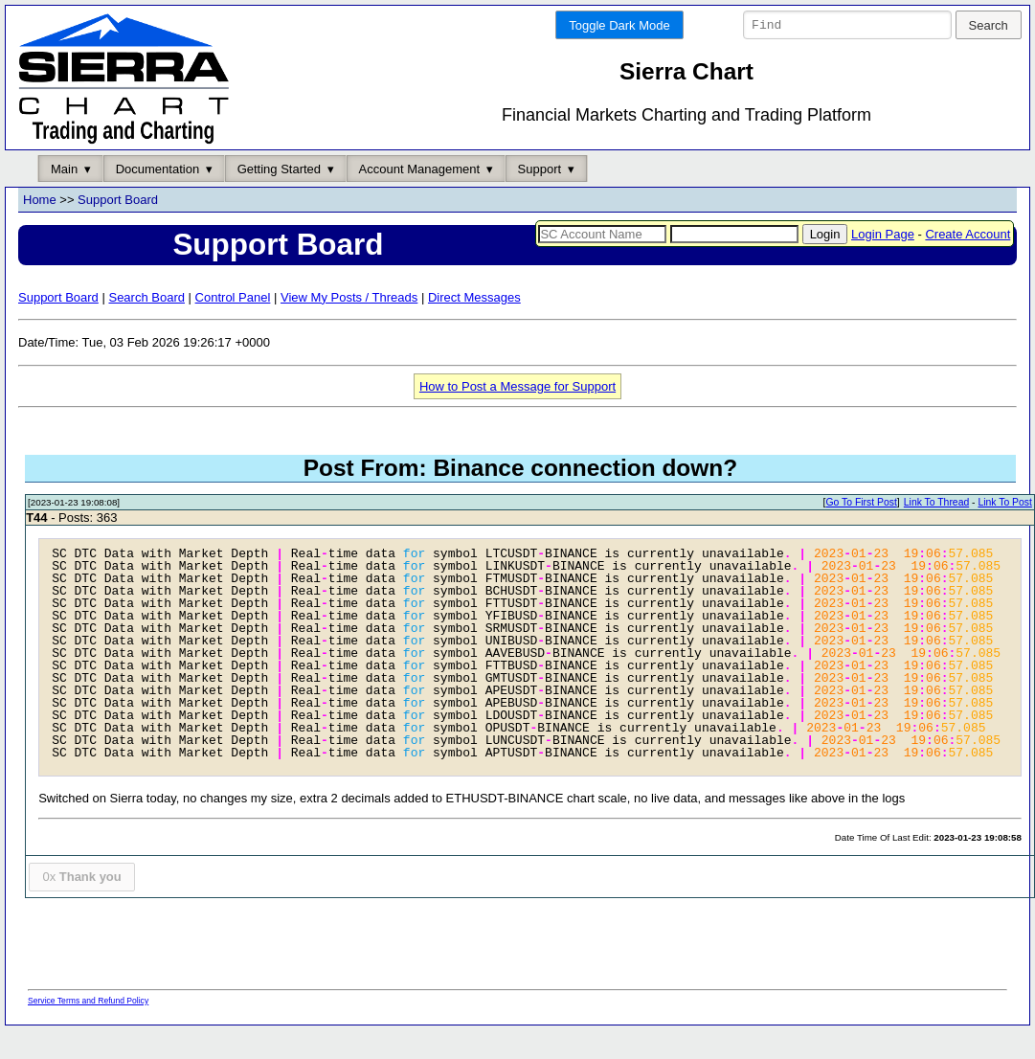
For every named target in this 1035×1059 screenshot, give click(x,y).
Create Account (967, 234)
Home (39, 200)
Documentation (157, 169)
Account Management (419, 169)
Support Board (118, 200)
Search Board (146, 297)
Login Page (882, 234)
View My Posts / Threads (349, 297)
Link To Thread (936, 503)
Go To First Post (860, 503)
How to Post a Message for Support (517, 386)
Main (64, 169)
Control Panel (233, 297)
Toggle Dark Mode (619, 25)
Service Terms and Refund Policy (88, 1000)
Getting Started (279, 169)
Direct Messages (474, 297)
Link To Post (1004, 503)
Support (540, 169)
